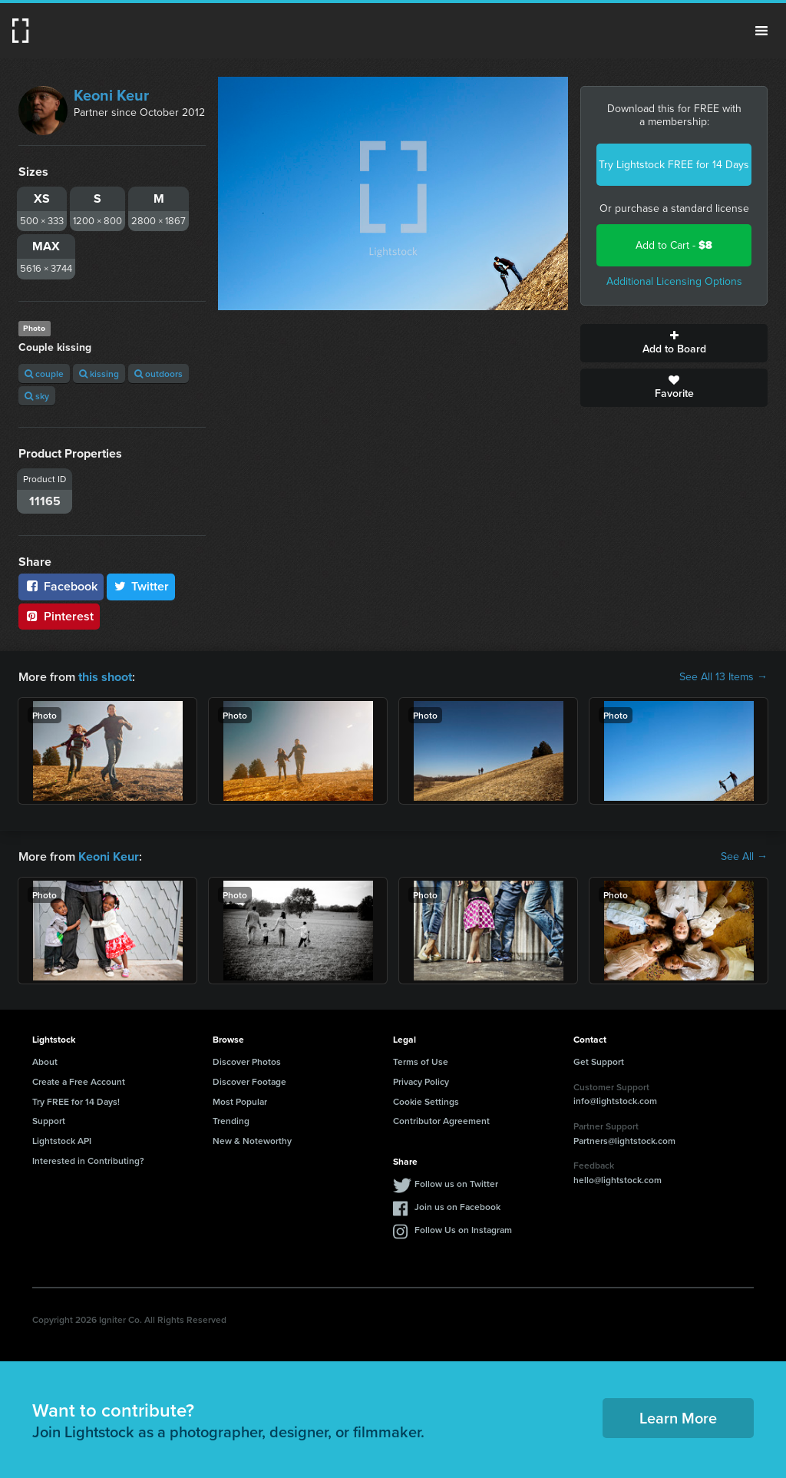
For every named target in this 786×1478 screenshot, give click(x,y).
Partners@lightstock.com (624, 1139)
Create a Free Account (78, 1080)
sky (37, 395)
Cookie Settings (426, 1100)
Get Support (598, 1061)
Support (48, 1120)
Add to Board (674, 343)
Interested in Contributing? (88, 1160)
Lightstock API (61, 1140)
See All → (744, 857)
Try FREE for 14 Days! (76, 1100)
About (45, 1061)
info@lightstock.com (615, 1100)
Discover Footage (249, 1080)
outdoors (158, 373)
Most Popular (240, 1100)
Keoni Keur (111, 95)
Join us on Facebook (457, 1205)
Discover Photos (247, 1061)
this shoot (105, 677)
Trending (231, 1120)
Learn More (678, 1418)
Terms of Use (420, 1061)
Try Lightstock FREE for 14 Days (674, 165)
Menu (761, 30)
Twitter (141, 586)
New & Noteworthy (252, 1140)
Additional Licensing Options (674, 281)
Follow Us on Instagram (463, 1228)
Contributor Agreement (441, 1120)
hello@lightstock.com (617, 1179)
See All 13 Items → (723, 677)
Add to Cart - (674, 245)
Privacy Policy (421, 1080)
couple (44, 373)
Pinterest (59, 616)
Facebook (61, 586)
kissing (99, 373)
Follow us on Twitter (456, 1182)
